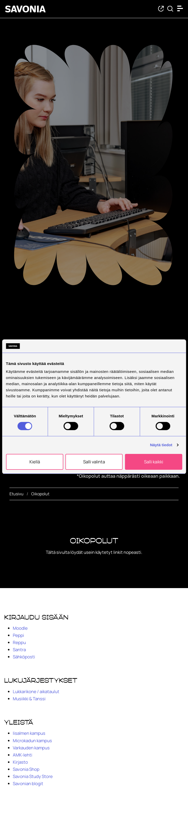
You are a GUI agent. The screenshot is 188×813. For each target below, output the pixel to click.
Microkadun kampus (32, 740)
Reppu (19, 642)
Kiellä (34, 462)
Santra (19, 649)
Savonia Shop (26, 769)
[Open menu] (181, 8)
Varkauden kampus (31, 748)
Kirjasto (20, 762)
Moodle (20, 628)
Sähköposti (24, 657)
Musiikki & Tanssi (29, 699)
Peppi (18, 635)
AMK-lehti (22, 755)
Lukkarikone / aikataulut (36, 691)
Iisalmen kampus (29, 733)
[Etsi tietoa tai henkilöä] (170, 9)
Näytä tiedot (161, 445)
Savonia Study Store (33, 776)
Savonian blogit (28, 783)
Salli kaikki (153, 462)
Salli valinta (94, 462)
